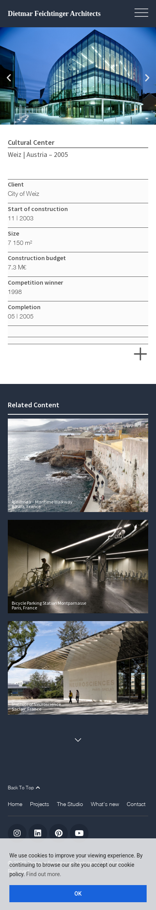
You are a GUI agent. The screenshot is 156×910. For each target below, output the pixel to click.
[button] (144, 13)
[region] (78, 874)
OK (78, 894)
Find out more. (43, 874)
